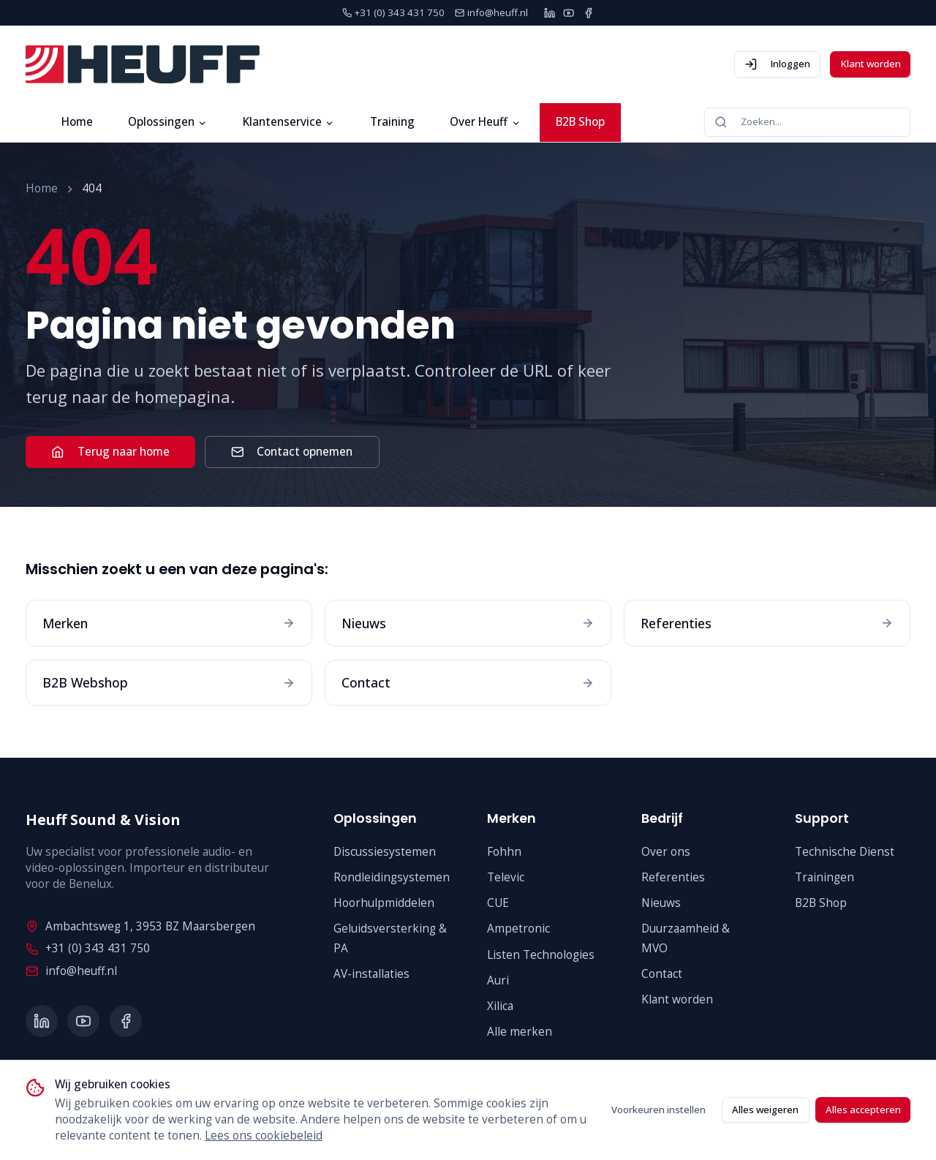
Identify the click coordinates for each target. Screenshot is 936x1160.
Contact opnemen (291, 451)
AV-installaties (371, 974)
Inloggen (777, 64)
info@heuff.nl (71, 971)
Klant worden (870, 63)
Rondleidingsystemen (391, 877)
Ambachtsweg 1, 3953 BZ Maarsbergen (140, 926)
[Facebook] (588, 12)
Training (392, 121)
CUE (498, 903)
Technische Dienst (844, 851)
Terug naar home (110, 451)
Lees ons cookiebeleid (263, 1135)
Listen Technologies (541, 955)
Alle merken (519, 1031)
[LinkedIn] (549, 12)
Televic (505, 877)
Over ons (665, 851)
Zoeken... (747, 122)
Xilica (500, 1006)
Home (77, 121)
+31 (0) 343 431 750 (87, 948)
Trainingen (824, 877)
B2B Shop (580, 121)
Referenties (673, 877)
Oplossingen (168, 121)
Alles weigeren (765, 1109)
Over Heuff (485, 121)
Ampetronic (518, 928)
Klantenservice (289, 121)
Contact (661, 974)
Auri (498, 980)
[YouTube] (568, 12)
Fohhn (504, 851)
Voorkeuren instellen (658, 1109)
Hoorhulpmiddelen (383, 903)
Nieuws (661, 903)
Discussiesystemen (384, 851)
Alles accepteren (863, 1109)
